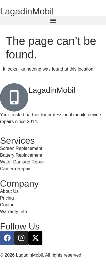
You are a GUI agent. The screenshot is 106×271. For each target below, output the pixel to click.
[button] (53, 20)
